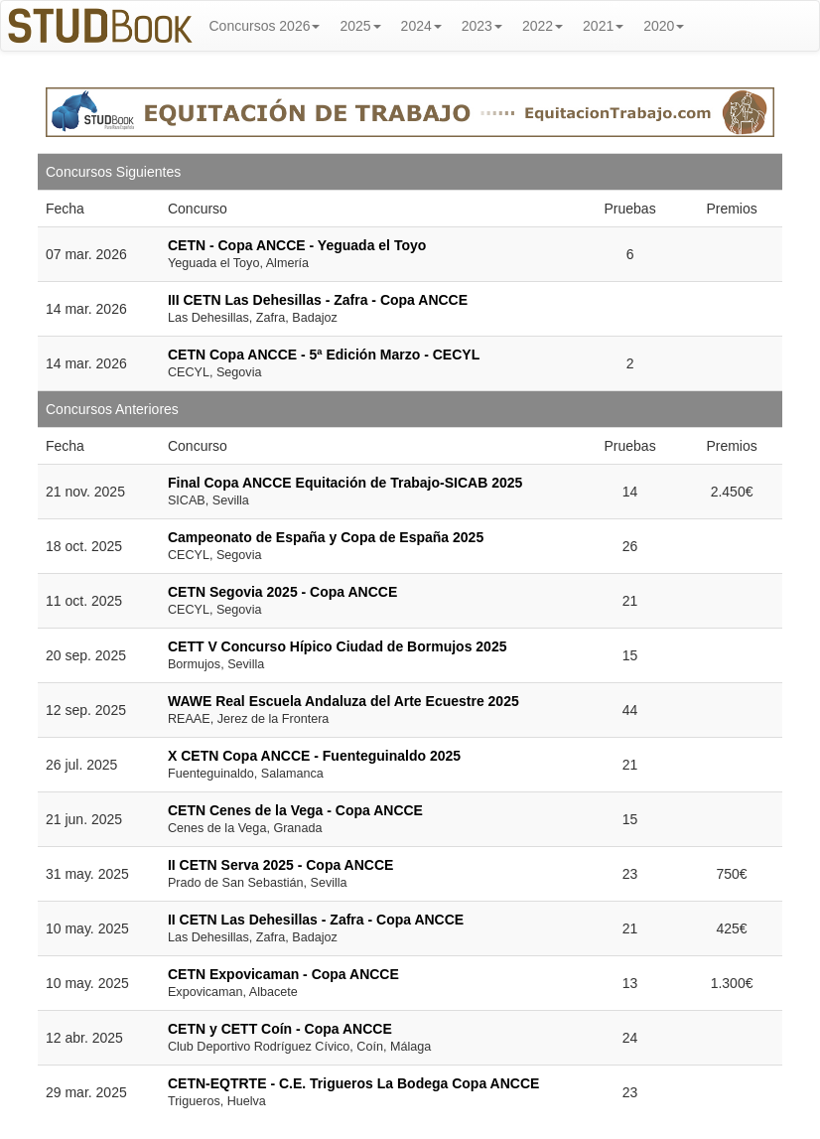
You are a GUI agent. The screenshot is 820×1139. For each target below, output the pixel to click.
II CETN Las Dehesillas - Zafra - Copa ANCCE (316, 919)
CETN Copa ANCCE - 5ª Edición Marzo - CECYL (323, 354)
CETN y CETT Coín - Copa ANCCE (280, 1029)
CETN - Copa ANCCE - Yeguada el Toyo (297, 245)
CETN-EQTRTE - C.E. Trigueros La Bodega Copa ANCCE (353, 1083)
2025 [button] (360, 26)
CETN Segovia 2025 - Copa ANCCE (282, 592)
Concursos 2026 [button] (265, 26)
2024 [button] (421, 26)
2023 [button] (482, 26)
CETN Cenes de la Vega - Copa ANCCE (295, 810)
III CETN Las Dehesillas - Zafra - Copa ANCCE (318, 300)
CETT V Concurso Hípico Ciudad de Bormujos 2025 (337, 646)
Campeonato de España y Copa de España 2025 (325, 537)
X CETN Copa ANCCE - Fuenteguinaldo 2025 (314, 756)
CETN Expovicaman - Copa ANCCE (283, 974)
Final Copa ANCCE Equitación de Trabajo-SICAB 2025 (345, 483)
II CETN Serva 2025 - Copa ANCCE (280, 865)
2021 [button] (603, 26)
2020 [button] (663, 26)
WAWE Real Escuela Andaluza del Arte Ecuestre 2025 (343, 701)
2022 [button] (542, 26)
